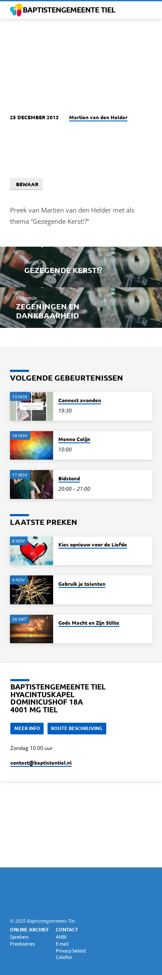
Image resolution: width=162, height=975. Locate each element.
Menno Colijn (74, 438)
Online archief (29, 929)
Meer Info (27, 727)
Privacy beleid (71, 950)
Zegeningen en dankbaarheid (47, 310)
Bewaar (25, 184)
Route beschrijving (76, 727)
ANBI (61, 936)
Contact (67, 929)
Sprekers (19, 936)
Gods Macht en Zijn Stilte (88, 622)
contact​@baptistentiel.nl (41, 762)
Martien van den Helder (98, 117)
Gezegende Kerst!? (63, 270)
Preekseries (22, 943)
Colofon (64, 956)
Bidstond (69, 478)
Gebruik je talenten (81, 583)
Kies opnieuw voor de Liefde (92, 544)
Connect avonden (79, 400)
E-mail (62, 943)
